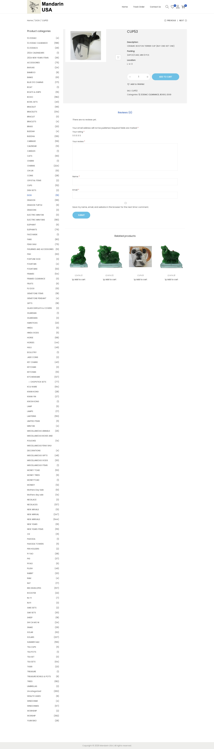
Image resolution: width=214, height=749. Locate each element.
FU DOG (30, 288)
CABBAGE (31, 141)
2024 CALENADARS (35, 52)
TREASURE (31, 671)
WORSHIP (31, 715)
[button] (135, 84)
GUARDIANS (32, 318)
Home (30, 20)
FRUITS (30, 283)
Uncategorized (34, 691)
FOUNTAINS (32, 268)
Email (75, 190)
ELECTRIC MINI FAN (35, 214)
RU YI (29, 597)
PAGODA (31, 539)
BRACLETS (31, 121)
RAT (29, 583)
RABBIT (30, 573)
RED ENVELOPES (34, 588)
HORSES (30, 342)
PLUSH (30, 568)
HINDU (30, 327)
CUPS (29, 185)
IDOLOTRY (32, 352)
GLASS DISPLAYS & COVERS (39, 308)
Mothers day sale (35, 494)
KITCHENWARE (33, 377)
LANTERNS (31, 416)
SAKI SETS (31, 612)
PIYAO (30, 563)
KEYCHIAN (31, 372)
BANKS (30, 77)
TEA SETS (31, 661)
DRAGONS (31, 210)
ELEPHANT (31, 224)
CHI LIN (30, 170)
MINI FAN (31, 426)
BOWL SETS (32, 102)
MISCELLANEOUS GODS (37, 460)
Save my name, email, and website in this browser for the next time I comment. (110, 207)
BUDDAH (31, 131)
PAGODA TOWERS (35, 543)
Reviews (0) (125, 112)
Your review (78, 141)
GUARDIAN (31, 313)
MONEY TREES (33, 475)
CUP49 (140, 275)
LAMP (29, 406)
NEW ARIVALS (33, 509)
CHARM (30, 160)
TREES (29, 681)
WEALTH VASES (34, 696)
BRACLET (31, 116)
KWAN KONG (33, 391)
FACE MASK (32, 234)
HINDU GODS (33, 332)
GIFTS (29, 303)
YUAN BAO (32, 720)
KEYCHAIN (31, 367)
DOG (37, 20)
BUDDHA (31, 136)
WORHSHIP (32, 710)
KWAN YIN (31, 396)
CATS (29, 156)
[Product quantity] (138, 77)
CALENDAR (32, 146)
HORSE (30, 337)
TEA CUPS (31, 647)
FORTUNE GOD (34, 259)
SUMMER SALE (33, 642)
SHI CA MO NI (33, 622)
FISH (29, 254)
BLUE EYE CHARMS (35, 82)
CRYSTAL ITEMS (34, 180)
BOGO (163, 94)
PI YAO (30, 553)
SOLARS (30, 637)
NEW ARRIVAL (33, 514)
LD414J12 (109, 275)
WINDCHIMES (33, 706)
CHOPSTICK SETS (38, 381)
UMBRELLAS (32, 686)
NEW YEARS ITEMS (35, 529)
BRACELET (31, 106)
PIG (28, 558)
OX (28, 534)
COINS (30, 175)
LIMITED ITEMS (33, 421)
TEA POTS (31, 652)
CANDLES (31, 151)
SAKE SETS (31, 607)
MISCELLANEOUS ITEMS (37, 465)
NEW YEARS (32, 524)
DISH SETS (31, 190)
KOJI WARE (32, 386)
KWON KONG (33, 401)
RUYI (29, 602)
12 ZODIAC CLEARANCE (149, 94)
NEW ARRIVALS (33, 519)
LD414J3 (78, 275)
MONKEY (31, 485)
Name (76, 176)
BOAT (29, 87)
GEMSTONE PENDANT (36, 298)
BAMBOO (31, 72)
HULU (29, 347)
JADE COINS (32, 357)
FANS (29, 239)
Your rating (78, 131)
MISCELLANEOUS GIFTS (37, 455)
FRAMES (30, 273)
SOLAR (30, 632)
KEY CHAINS (32, 362)
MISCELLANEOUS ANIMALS (38, 431)
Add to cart (165, 76)
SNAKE (30, 627)
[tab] (125, 112)
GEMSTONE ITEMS (35, 293)
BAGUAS (31, 67)
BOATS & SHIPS (34, 92)
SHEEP (29, 617)
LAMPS (30, 411)
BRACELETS (32, 111)
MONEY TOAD (33, 470)
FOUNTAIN (31, 264)
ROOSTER (31, 593)
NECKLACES (32, 504)
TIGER (29, 666)
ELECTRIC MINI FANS (36, 219)
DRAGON (31, 200)
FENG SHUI (31, 244)
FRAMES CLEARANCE (36, 278)
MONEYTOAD (33, 480)
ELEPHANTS (32, 229)
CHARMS (31, 165)
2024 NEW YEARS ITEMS (38, 57)
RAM (29, 578)
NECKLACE (31, 499)
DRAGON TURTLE (34, 205)
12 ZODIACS (32, 48)
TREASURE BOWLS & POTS (39, 676)
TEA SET (30, 656)
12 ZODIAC (32, 38)
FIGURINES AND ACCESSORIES (40, 249)
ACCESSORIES (33, 62)
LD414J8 (171, 275)
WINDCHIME (32, 701)
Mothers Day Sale (35, 489)
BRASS (30, 126)
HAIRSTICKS (32, 323)
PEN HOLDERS (33, 548)
